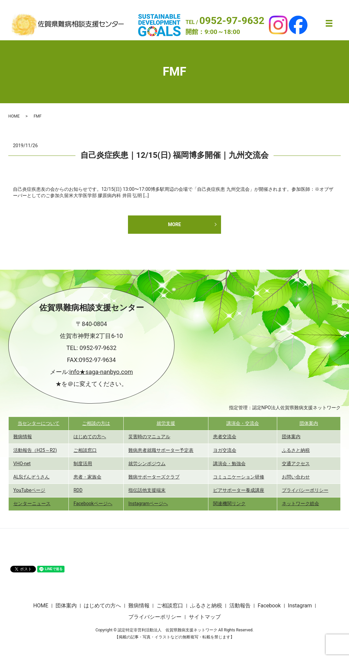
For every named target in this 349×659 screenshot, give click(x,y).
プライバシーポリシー (305, 490)
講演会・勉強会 (229, 463)
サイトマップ (205, 617)
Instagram (300, 605)
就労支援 (166, 423)
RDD (77, 490)
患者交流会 (224, 436)
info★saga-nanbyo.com (101, 371)
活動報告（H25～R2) (35, 450)
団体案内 (308, 423)
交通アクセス (296, 463)
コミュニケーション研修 (238, 477)
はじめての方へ (89, 436)
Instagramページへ (148, 503)
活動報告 (240, 605)
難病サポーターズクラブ (153, 477)
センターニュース (32, 503)
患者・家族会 (87, 477)
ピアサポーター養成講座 (238, 490)
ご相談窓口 (85, 450)
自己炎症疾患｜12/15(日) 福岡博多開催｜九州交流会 (174, 155)
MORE (174, 224)
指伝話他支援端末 (147, 490)
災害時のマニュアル (149, 436)
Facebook (269, 605)
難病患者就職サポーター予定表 (160, 450)
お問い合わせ (296, 477)
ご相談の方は (96, 423)
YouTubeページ (29, 490)
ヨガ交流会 (224, 450)
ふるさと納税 (296, 450)
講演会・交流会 (242, 423)
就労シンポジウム (147, 463)
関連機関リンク (229, 503)
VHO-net (22, 463)
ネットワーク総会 (300, 503)
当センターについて (38, 423)
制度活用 (82, 463)
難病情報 (22, 436)
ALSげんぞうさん (31, 477)
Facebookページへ (92, 503)
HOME (14, 116)
